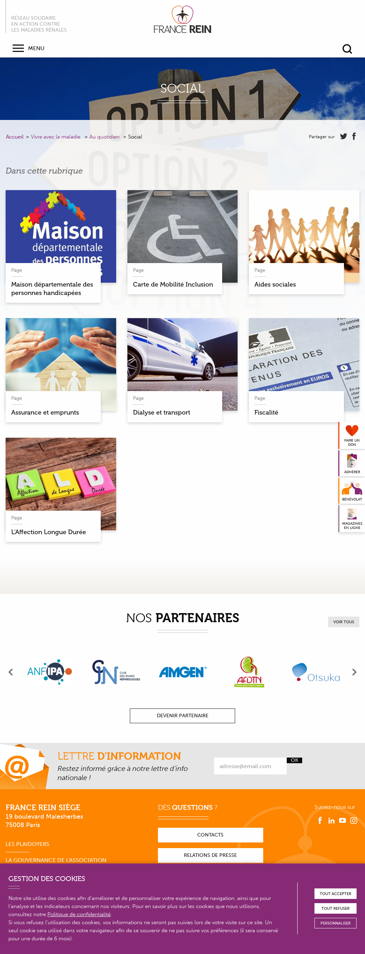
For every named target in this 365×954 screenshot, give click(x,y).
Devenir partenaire (182, 716)
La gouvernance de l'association (56, 860)
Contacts (210, 835)
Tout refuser (335, 908)
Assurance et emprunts (45, 412)
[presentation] (11, 672)
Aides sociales (275, 284)
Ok (294, 760)
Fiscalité (266, 412)
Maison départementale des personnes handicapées (52, 289)
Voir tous (343, 622)
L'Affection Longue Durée (48, 532)
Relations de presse (210, 855)
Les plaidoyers (27, 844)
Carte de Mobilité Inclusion (173, 284)
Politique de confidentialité (79, 914)
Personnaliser (335, 923)
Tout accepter (335, 894)
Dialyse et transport (161, 412)
